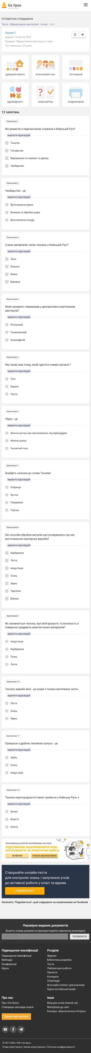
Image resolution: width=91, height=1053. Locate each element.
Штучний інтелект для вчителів (66, 985)
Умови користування (35, 1047)
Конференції (9, 964)
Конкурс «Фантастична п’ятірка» (66, 1011)
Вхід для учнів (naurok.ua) (62, 1002)
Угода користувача (12, 1047)
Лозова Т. (10, 32)
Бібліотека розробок (59, 959)
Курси (5, 968)
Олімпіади (53, 980)
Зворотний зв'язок (16, 1016)
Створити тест (24, 891)
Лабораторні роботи (59, 968)
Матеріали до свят (58, 1007)
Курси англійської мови (61, 989)
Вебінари (7, 959)
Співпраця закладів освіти (18, 1007)
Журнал (51, 955)
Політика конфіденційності (61, 1047)
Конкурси (53, 976)
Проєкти (52, 972)
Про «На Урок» (10, 1002)
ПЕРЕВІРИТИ (79, 936)
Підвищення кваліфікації (17, 955)
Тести (50, 964)
